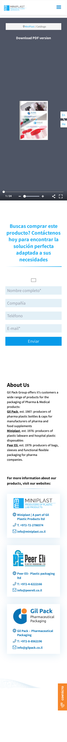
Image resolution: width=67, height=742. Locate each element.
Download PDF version (33, 38)
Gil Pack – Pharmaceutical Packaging (35, 633)
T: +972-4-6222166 (29, 584)
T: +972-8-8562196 (29, 641)
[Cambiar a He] (64, 124)
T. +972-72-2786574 (30, 525)
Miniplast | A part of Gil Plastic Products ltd (33, 517)
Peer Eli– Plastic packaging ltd (36, 575)
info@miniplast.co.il (31, 531)
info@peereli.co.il (29, 590)
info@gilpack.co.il (30, 648)
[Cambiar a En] (64, 115)
